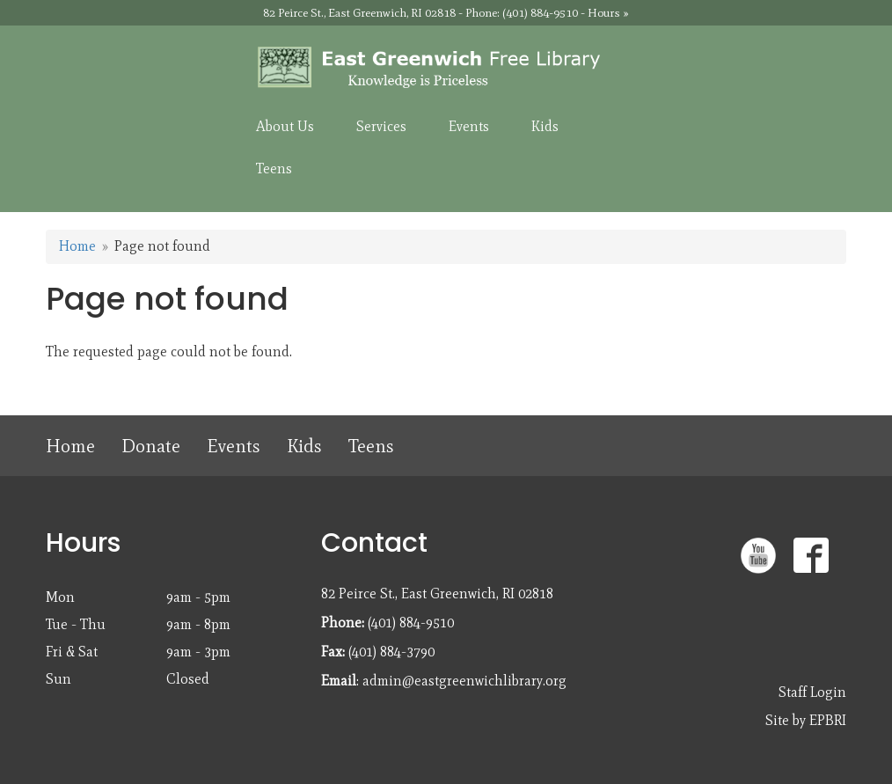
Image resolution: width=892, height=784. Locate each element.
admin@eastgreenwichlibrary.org (464, 680)
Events (233, 446)
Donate (150, 446)
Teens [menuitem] (274, 168)
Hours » (608, 12)
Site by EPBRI (805, 720)
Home (77, 246)
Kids (304, 446)
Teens (371, 446)
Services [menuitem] (381, 126)
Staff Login (812, 692)
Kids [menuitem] (545, 126)
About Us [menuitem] (285, 126)
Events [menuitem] (469, 126)
